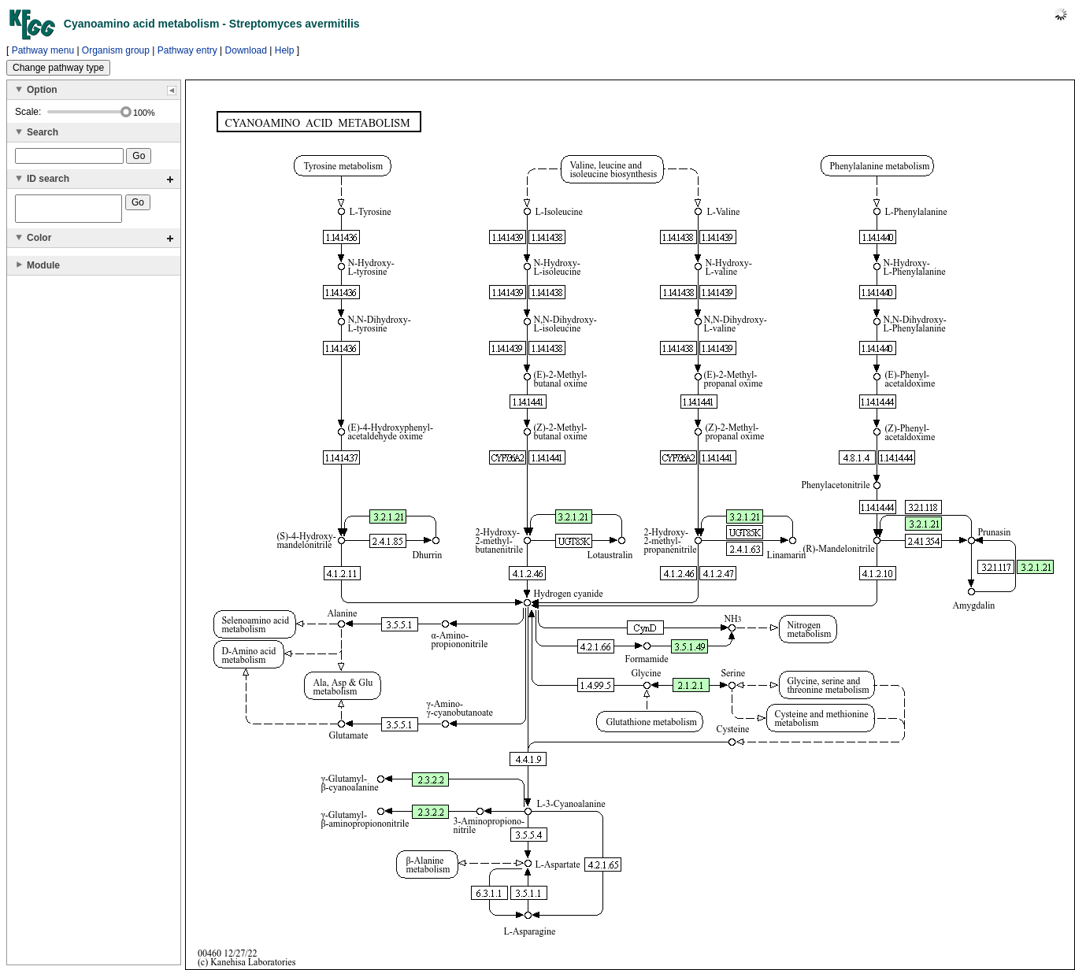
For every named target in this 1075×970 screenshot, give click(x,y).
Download (246, 50)
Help (285, 50)
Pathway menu (43, 50)
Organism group (116, 50)
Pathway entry (187, 50)
